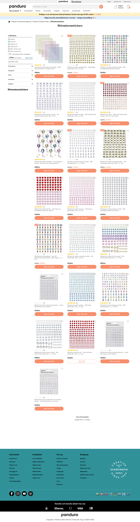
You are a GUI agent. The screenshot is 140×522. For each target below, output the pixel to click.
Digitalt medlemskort (39, 461)
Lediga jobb (60, 471)
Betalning (83, 458)
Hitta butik (12, 461)
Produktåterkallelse (15, 481)
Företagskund (13, 471)
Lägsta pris (13, 44)
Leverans (82, 461)
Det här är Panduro (62, 458)
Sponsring (59, 484)
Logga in (120, 5)
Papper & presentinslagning (21, 21)
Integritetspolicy (14, 474)
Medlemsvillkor (37, 471)
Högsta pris (14, 46)
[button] (15, 11)
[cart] (128, 7)
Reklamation (83, 471)
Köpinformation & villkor (87, 474)
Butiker (109, 1)
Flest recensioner (15, 51)
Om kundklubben (37, 458)
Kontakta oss (117, 1)
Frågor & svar (127, 1)
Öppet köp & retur (85, 468)
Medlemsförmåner (38, 474)
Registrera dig (37, 465)
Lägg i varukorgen (49, 76)
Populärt (13, 41)
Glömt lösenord (37, 468)
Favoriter (12, 468)
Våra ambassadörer (62, 465)
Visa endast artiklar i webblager (21, 54)
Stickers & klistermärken (41, 21)
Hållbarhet (60, 461)
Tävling (59, 468)
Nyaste (12, 39)
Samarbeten (60, 474)
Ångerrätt (83, 465)
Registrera (121, 8)
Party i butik (60, 478)
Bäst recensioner (15, 49)
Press (58, 481)
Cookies (11, 478)
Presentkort (83, 478)
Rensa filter (29, 58)
